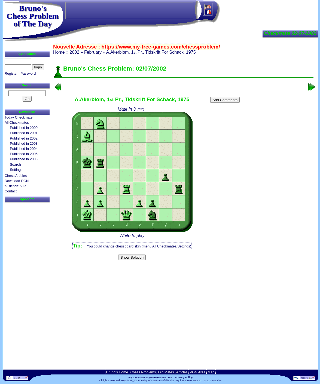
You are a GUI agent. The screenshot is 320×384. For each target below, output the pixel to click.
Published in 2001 (24, 133)
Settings (16, 170)
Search (15, 164)
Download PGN (17, 181)
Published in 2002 (24, 138)
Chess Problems (143, 372)
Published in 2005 (24, 154)
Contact (11, 191)
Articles (182, 372)
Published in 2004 (24, 149)
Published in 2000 (24, 128)
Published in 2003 (24, 143)
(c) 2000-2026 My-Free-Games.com (150, 377)
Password (28, 73)
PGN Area (198, 372)
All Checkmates (17, 122)
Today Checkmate (18, 117)
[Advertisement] (183, 271)
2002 (74, 52)
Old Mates (166, 372)
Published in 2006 (24, 159)
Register (11, 73)
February (93, 52)
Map (211, 372)
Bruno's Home (117, 372)
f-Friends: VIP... (16, 186)
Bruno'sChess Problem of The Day (33, 16)
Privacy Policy (184, 377)
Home (59, 52)
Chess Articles (16, 176)
